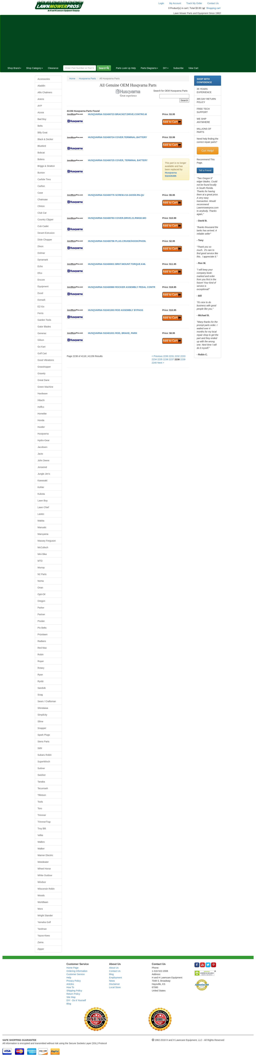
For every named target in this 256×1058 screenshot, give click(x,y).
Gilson (41, 340)
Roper (41, 661)
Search (104, 68)
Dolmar (41, 253)
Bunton (41, 172)
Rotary (41, 668)
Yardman (42, 929)
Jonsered (42, 467)
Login (161, 3)
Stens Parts (43, 741)
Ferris (40, 313)
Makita (41, 520)
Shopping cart (213, 8)
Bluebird (42, 146)
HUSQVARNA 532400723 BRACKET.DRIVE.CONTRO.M (117, 114)
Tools (40, 801)
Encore (41, 279)
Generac (42, 333)
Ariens (41, 99)
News (112, 980)
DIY (165, 68)
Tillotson (42, 795)
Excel (40, 293)
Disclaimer (114, 984)
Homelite (42, 413)
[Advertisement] (128, 39)
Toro (40, 808)
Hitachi (41, 400)
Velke (40, 835)
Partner (41, 614)
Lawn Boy (43, 500)
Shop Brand (14, 68)
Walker (41, 848)
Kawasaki (42, 480)
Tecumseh (43, 788)
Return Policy (73, 994)
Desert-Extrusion (46, 233)
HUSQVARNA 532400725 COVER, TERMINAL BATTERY (118, 160)
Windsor (42, 882)
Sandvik (42, 688)
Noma (41, 581)
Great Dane (43, 380)
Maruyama (43, 534)
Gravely (41, 373)
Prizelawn (43, 634)
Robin (41, 654)
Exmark (41, 300)
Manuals (42, 527)
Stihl (40, 748)
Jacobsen (42, 447)
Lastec (41, 514)
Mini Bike (42, 554)
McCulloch (43, 547)
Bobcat (41, 152)
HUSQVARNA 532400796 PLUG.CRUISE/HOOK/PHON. (117, 241)
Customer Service (75, 974)
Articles (70, 984)
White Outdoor (45, 875)
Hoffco (41, 407)
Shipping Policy (74, 990)
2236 (165, 359)
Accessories (44, 79)
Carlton (41, 186)
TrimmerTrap (44, 822)
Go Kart (41, 346)
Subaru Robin (45, 755)
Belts (40, 126)
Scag (40, 694)
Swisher (42, 775)
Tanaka (41, 781)
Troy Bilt (42, 828)
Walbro (41, 842)
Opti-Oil (41, 594)
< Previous (157, 356)
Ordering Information (76, 971)
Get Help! (207, 150)
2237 (171, 359)
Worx (40, 909)
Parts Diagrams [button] (149, 68)
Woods (41, 895)
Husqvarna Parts (87, 78)
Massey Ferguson (47, 540)
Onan (40, 587)
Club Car (42, 213)
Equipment (43, 286)
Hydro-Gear (43, 440)
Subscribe (178, 68)
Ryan (40, 674)
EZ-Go (41, 306)
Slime (40, 721)
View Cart (193, 68)
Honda (41, 420)
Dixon (40, 246)
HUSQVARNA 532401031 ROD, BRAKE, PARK (112, 333)
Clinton (41, 206)
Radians (42, 641)
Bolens (41, 159)
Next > (160, 362)
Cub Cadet (43, 226)
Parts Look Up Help (126, 68)
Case (40, 192)
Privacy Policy (73, 980)
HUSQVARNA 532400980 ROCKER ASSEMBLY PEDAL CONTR (121, 287)
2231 (171, 356)
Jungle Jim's (44, 474)
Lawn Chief (43, 507)
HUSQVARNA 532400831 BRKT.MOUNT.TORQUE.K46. (117, 264)
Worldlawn (43, 902)
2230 (165, 356)
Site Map (70, 997)
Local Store (115, 987)
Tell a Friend (205, 170)
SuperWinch (44, 761)
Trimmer (42, 815)
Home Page (72, 967)
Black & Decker (45, 139)
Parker (41, 607)
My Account (175, 3)
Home (72, 78)
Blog (68, 1003)
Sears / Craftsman (47, 701)
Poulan (41, 621)
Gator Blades (44, 326)
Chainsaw (43, 199)
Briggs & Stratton (46, 166)
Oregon (41, 601)
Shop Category (34, 68)
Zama (40, 942)
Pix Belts (42, 627)
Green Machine (45, 387)
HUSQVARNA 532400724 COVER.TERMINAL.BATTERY (117, 137)
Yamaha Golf (44, 922)
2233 (182, 356)
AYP (40, 105)
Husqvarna (43, 433)
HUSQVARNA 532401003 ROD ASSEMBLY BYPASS (115, 310)
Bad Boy (42, 119)
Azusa (41, 112)
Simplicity (42, 714)
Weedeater (43, 862)
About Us (114, 967)
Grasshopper (44, 366)
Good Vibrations (46, 360)
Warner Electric (45, 855)
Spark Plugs (44, 735)
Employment (115, 977)
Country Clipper (45, 219)
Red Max (42, 648)
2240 (154, 362)
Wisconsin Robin (46, 888)
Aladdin (41, 85)
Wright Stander (45, 915)
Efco (40, 273)
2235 (159, 359)
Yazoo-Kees (44, 935)
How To (70, 987)
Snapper (42, 728)
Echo (40, 266)
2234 (154, 359)
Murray (41, 567)
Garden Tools (44, 320)
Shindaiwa (43, 708)
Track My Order (194, 3)
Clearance (53, 68)
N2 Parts (42, 574)
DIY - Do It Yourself (76, 1000)
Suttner (41, 768)
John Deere (43, 460)
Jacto (40, 453)
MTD (40, 561)
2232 (177, 356)
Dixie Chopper (45, 239)
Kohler (41, 487)
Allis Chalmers (45, 92)
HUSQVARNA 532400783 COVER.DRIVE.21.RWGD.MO (117, 218)
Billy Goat (42, 132)
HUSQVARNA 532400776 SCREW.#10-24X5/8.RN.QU (116, 195)
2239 (182, 359)
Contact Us (213, 3)
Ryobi (40, 681)
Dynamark (43, 259)
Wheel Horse (44, 868)
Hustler (41, 427)
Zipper (41, 949)
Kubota (41, 494)
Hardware (43, 393)
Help (68, 977)
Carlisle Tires (44, 179)
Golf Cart (42, 353)
